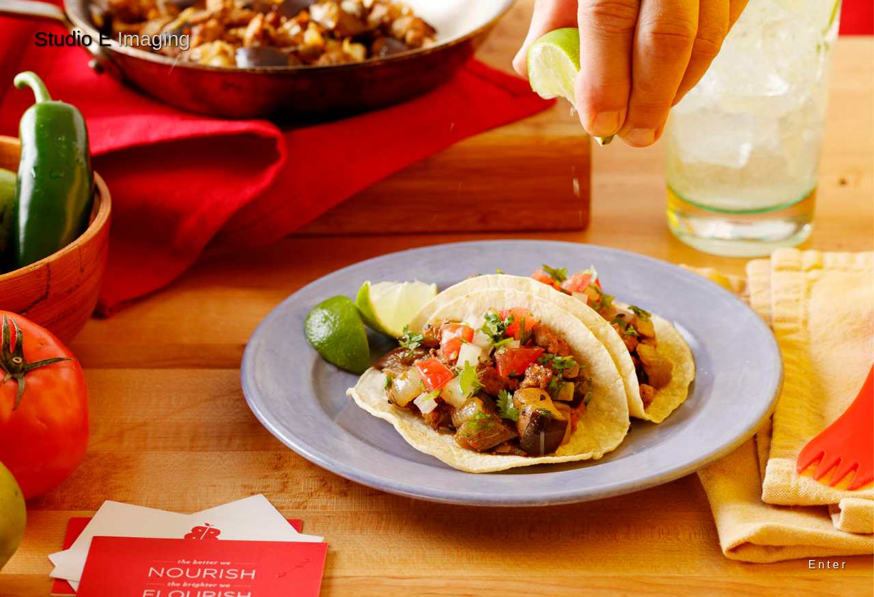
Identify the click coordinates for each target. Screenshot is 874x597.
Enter (828, 564)
